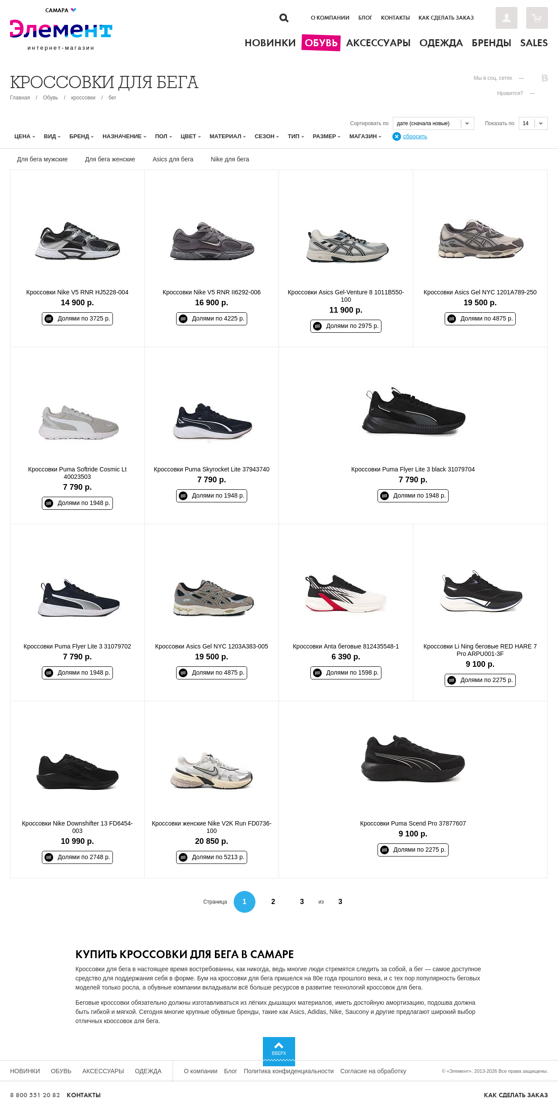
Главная (20, 98)
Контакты (395, 17)
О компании (330, 17)
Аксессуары (103, 1071)
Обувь (50, 98)
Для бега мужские (42, 159)
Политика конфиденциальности (289, 1071)
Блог (365, 17)
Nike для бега (230, 159)
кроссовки (83, 98)
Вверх (279, 1053)
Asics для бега (173, 159)
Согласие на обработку (373, 1071)
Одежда (148, 1071)
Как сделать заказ (446, 17)
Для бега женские (110, 159)
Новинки (25, 1071)
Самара (61, 10)
